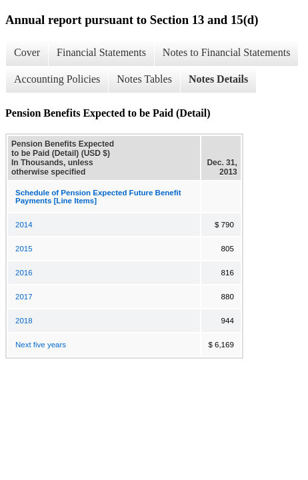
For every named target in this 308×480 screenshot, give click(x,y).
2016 (24, 273)
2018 (24, 321)
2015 (24, 249)
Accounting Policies (57, 79)
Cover (27, 52)
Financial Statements (101, 52)
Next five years (40, 345)
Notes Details (218, 79)
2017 (24, 297)
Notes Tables (144, 79)
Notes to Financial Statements (227, 52)
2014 (24, 225)
